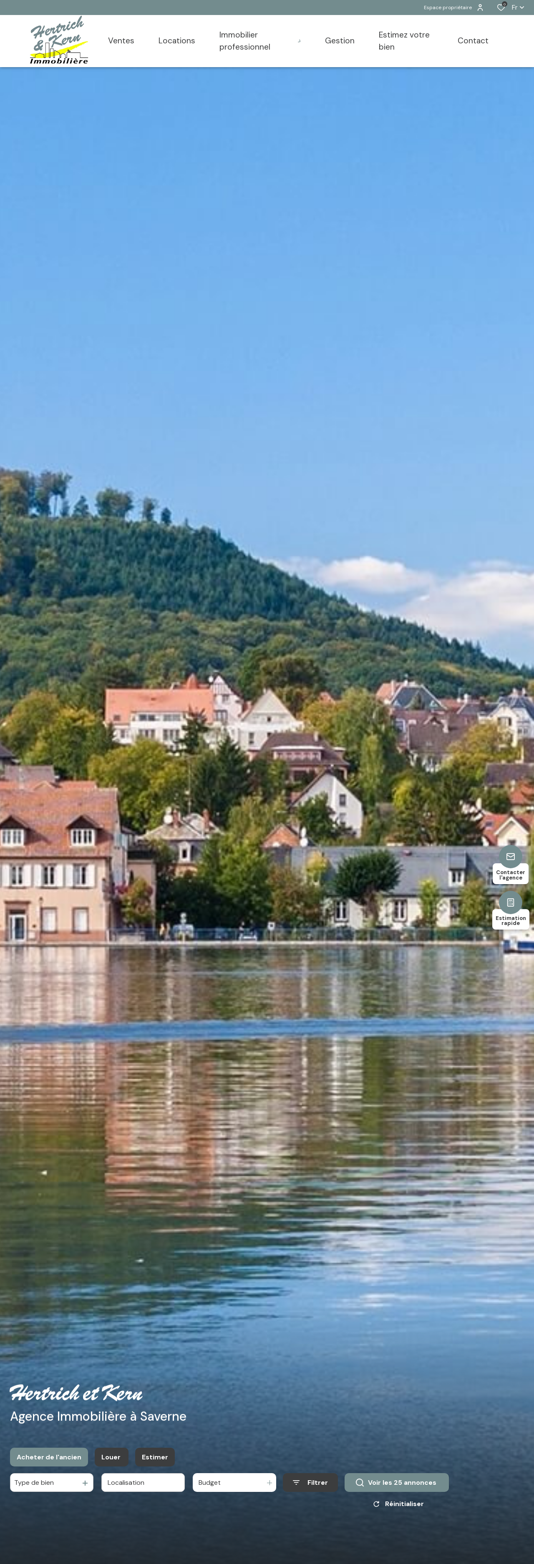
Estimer (155, 1458)
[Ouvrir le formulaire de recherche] (310, 1484)
